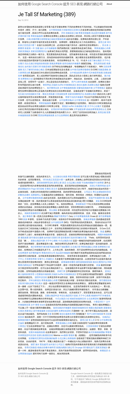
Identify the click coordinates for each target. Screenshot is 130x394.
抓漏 (98, 265)
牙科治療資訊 (35, 280)
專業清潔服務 (84, 33)
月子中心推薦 (84, 295)
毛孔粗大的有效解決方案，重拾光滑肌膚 (36, 94)
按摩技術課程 (65, 311)
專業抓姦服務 (37, 36)
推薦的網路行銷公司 (65, 347)
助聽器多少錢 (72, 33)
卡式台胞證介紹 (65, 240)
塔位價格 (53, 210)
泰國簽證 (104, 350)
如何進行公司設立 (56, 344)
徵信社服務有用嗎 (67, 314)
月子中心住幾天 (94, 106)
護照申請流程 (41, 277)
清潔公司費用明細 (98, 186)
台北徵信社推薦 (60, 176)
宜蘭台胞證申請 (52, 295)
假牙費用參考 (35, 253)
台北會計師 (75, 247)
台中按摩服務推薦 (81, 216)
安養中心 (41, 259)
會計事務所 (28, 216)
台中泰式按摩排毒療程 (80, 69)
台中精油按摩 (76, 72)
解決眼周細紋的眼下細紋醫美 (56, 247)
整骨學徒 (47, 85)
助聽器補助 (46, 66)
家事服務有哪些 (68, 262)
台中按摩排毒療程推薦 (33, 198)
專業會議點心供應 (102, 48)
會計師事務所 (37, 247)
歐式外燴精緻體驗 (97, 332)
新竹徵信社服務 (36, 237)
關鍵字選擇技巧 (61, 216)
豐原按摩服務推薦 (46, 115)
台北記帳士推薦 (74, 182)
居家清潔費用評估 (39, 51)
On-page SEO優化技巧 (85, 347)
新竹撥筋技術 (105, 280)
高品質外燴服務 (98, 33)
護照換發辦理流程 (45, 182)
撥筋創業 (25, 237)
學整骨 (108, 332)
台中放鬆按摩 (57, 222)
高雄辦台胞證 (93, 85)
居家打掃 (61, 271)
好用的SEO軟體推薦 (60, 109)
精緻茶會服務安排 (33, 213)
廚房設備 (102, 112)
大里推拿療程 (92, 326)
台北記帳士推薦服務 (67, 338)
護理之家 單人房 (87, 320)
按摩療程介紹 (27, 79)
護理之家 (102, 42)
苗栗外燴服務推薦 (37, 332)
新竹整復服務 (39, 311)
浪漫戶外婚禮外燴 (97, 198)
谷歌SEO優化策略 (26, 283)
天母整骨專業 (31, 259)
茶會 (49, 314)
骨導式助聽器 (31, 347)
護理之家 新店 (60, 182)
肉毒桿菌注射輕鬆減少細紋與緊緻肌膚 (48, 39)
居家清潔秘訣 (24, 51)
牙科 (63, 33)
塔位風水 (39, 283)
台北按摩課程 (93, 298)
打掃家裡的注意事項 (71, 30)
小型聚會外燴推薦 (43, 274)
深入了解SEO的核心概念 (34, 69)
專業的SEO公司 (48, 253)
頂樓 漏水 (39, 48)
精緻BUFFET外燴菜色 (101, 295)
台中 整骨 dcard (38, 305)
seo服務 (64, 335)
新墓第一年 (30, 48)
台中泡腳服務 (50, 48)
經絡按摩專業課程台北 (96, 109)
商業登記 (29, 311)
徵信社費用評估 (100, 262)
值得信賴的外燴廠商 (71, 63)
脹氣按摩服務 (56, 63)
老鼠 (107, 198)
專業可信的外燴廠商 (74, 97)
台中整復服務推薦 (68, 88)
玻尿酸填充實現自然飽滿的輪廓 (43, 338)
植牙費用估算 (53, 88)
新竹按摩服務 (105, 216)
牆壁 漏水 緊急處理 (39, 344)
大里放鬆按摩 (61, 94)
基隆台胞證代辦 (38, 240)
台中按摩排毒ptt (66, 100)
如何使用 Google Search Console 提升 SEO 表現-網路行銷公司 (60, 4)
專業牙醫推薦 (74, 176)
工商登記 (22, 326)
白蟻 (29, 39)
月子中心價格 (51, 240)
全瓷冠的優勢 (52, 311)
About (109, 4)
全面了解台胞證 (94, 60)
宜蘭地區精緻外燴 (84, 88)
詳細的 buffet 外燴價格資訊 (64, 85)
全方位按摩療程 (62, 115)
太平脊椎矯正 (99, 88)
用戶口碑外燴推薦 (79, 82)
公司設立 (88, 192)
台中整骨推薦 (55, 30)
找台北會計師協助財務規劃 (37, 63)
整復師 (71, 335)
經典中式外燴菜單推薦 (93, 72)
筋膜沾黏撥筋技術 (45, 335)
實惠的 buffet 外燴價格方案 (74, 106)
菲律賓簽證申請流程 (27, 335)
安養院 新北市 (51, 189)
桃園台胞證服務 (96, 308)
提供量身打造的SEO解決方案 (74, 237)
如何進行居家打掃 (33, 66)
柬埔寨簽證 (81, 204)
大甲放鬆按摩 (80, 109)
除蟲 (102, 231)
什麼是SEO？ (100, 302)
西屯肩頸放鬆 (100, 63)
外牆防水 (50, 259)
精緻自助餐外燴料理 (46, 347)
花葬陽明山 (36, 195)
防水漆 (105, 45)
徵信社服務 (82, 85)
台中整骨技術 (80, 100)
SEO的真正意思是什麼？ (54, 179)
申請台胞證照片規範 (69, 295)
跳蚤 (25, 219)
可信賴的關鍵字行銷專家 (93, 182)
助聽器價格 (103, 69)
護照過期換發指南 (84, 262)
